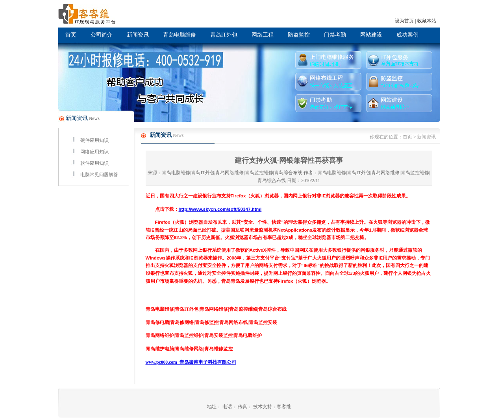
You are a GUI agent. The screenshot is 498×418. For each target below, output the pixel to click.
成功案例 (407, 35)
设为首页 (404, 21)
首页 (70, 35)
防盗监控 (299, 35)
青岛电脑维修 (179, 35)
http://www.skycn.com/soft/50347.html (220, 209)
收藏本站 (426, 21)
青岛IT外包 (223, 35)
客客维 (284, 406)
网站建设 (371, 35)
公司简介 (102, 35)
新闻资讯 (138, 35)
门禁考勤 (335, 35)
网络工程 (263, 35)
